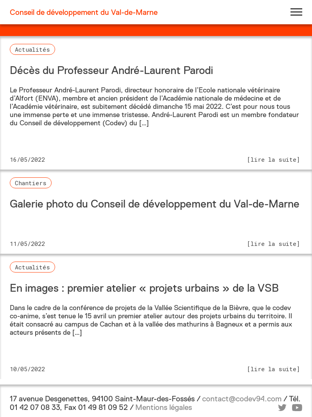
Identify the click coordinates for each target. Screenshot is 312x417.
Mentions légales (163, 407)
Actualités (32, 49)
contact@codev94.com (242, 398)
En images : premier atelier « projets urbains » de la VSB (144, 288)
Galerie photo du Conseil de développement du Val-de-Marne (154, 204)
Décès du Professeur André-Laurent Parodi (111, 70)
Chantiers (31, 183)
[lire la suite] (273, 159)
